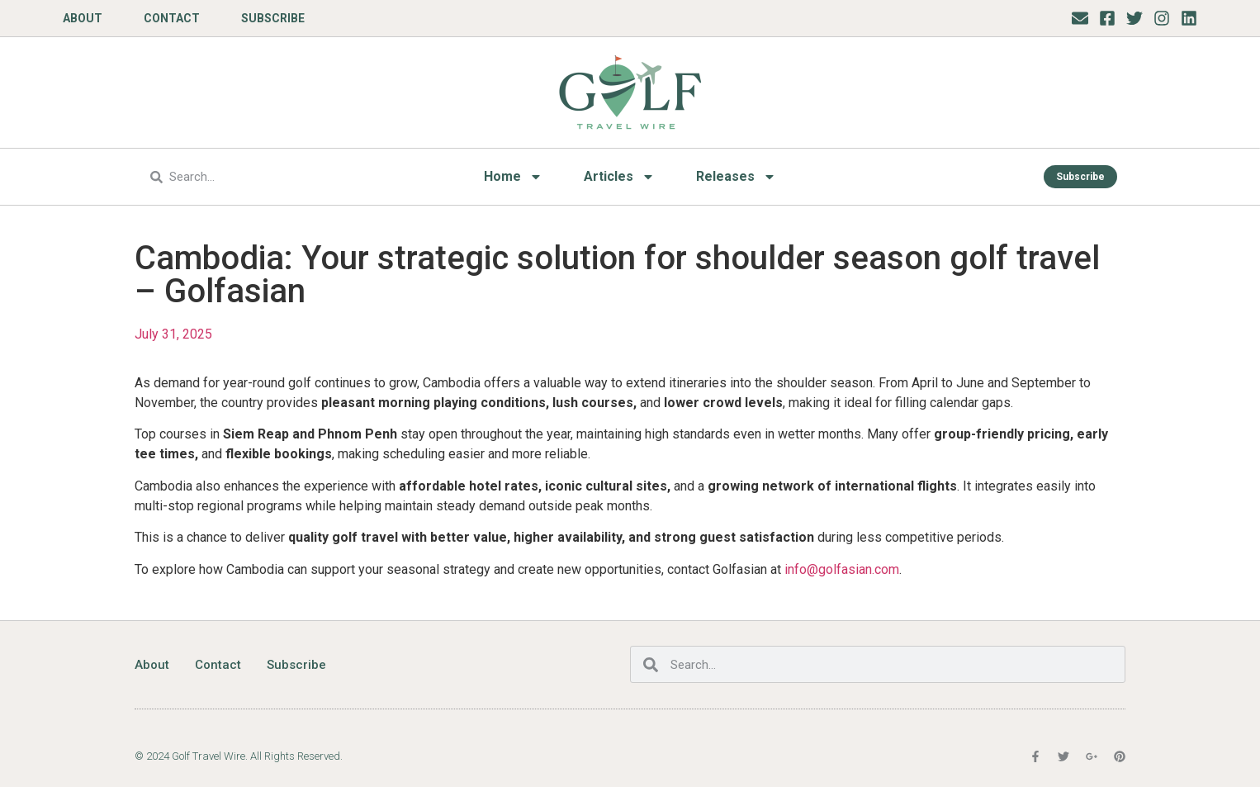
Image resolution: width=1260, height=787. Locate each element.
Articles (619, 176)
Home (513, 176)
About (82, 18)
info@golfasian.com (841, 569)
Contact (172, 18)
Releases (736, 176)
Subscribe (273, 18)
